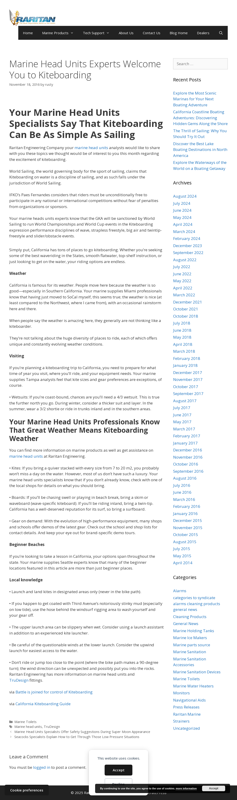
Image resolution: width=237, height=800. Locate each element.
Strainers (181, 721)
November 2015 (188, 527)
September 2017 (188, 393)
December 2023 (187, 245)
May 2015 (182, 555)
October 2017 (185, 386)
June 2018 (182, 330)
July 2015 (181, 548)
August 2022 (184, 259)
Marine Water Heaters (193, 686)
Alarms (179, 590)
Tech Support (98, 33)
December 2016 (187, 450)
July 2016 (181, 485)
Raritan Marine (187, 714)
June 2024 (182, 210)
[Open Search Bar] (221, 33)
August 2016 (184, 478)
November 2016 (188, 457)
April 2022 (182, 288)
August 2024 (184, 196)
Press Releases (186, 707)
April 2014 (182, 562)
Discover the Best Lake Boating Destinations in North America (200, 149)
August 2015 (184, 541)
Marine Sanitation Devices (197, 671)
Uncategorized (186, 728)
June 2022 (182, 273)
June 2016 (182, 492)
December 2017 (187, 372)
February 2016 (186, 506)
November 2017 (188, 379)
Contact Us (151, 33)
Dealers (203, 33)
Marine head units (28, 726)
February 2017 (186, 435)
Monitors (181, 693)
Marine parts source (191, 644)
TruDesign (18, 680)
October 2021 (185, 309)
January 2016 (185, 513)
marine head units (91, 147)
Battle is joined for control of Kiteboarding (54, 692)
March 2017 (184, 429)
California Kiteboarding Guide (43, 703)
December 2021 (187, 302)
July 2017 (181, 407)
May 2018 (182, 337)
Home (28, 33)
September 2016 (188, 471)
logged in (41, 767)
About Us (126, 33)
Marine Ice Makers (190, 637)
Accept (119, 770)
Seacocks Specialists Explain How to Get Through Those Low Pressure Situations (76, 737)
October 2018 (185, 316)
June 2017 (182, 414)
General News (185, 623)
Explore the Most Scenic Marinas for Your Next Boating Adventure (194, 98)
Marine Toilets (25, 722)
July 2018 (181, 323)
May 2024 (182, 217)
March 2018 (184, 351)
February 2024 (186, 238)
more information (186, 788)
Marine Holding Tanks (193, 630)
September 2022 (188, 252)
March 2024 (184, 231)
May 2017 (182, 421)
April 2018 (182, 344)
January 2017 (185, 443)
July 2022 (181, 266)
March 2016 (184, 499)
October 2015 (185, 534)
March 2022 (184, 294)
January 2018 (185, 365)
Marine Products (60, 33)
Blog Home (179, 33)
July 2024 (181, 203)
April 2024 (182, 224)
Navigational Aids (189, 700)
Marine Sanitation (189, 651)
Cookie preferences (26, 790)
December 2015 (187, 520)
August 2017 (184, 400)
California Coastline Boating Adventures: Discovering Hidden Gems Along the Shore (200, 117)
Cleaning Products (189, 616)
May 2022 (182, 280)
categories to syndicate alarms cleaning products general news (196, 603)
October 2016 (185, 464)
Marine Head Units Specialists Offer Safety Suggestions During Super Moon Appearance (82, 732)
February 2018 (186, 358)
